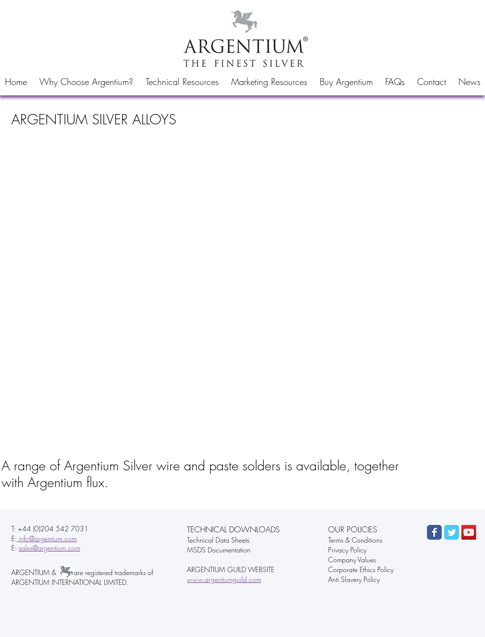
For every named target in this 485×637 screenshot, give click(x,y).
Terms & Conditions (355, 540)
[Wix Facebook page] (434, 532)
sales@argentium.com (49, 547)
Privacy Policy (347, 549)
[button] (86, 81)
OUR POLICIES (352, 529)
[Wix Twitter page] (451, 532)
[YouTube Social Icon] (468, 532)
